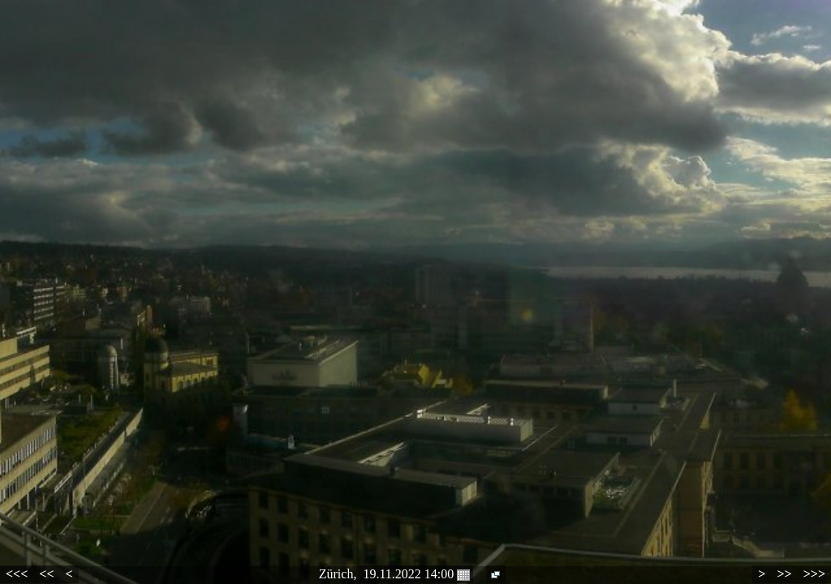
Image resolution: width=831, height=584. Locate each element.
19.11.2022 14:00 (416, 574)
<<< (17, 574)
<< (46, 574)
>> (784, 574)
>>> (814, 574)
